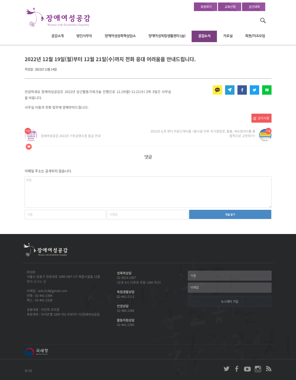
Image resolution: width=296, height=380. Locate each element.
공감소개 (57, 36)
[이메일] (230, 288)
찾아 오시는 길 (36, 281)
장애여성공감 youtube (247, 369)
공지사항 (263, 118)
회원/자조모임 (255, 36)
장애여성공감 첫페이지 (58, 17)
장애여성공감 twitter (226, 369)
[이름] (230, 276)
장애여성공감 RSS (268, 369)
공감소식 (204, 36)
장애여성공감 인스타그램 (258, 369)
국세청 (46, 352)
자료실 (228, 36)
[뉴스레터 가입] (230, 301)
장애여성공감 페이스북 (237, 369)
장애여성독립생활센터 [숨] (166, 36)
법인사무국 (84, 36)
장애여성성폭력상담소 (120, 36)
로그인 (28, 370)
